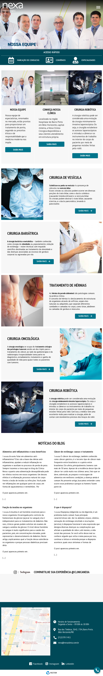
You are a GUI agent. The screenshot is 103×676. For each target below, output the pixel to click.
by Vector (51, 673)
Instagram (54, 663)
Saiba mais (18, 149)
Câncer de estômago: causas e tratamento (73, 451)
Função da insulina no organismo (17, 507)
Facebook (38, 663)
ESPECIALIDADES (88, 60)
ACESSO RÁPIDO (51, 52)
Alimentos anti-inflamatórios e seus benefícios (24, 451)
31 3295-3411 (97, 670)
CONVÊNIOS (61, 60)
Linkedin (70, 663)
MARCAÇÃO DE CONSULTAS (28, 60)
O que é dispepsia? (63, 507)
